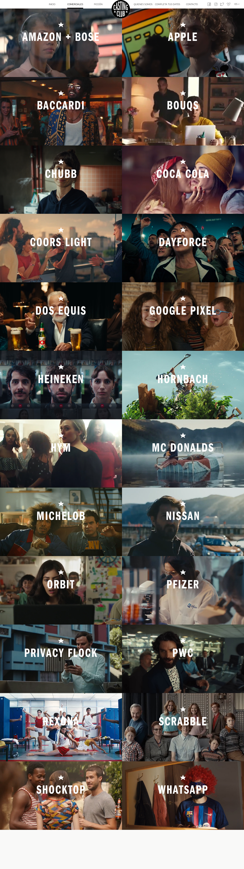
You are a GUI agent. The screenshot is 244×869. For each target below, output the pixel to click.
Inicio (52, 4)
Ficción (98, 4)
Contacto (192, 4)
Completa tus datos (167, 4)
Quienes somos (143, 4)
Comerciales (75, 4)
